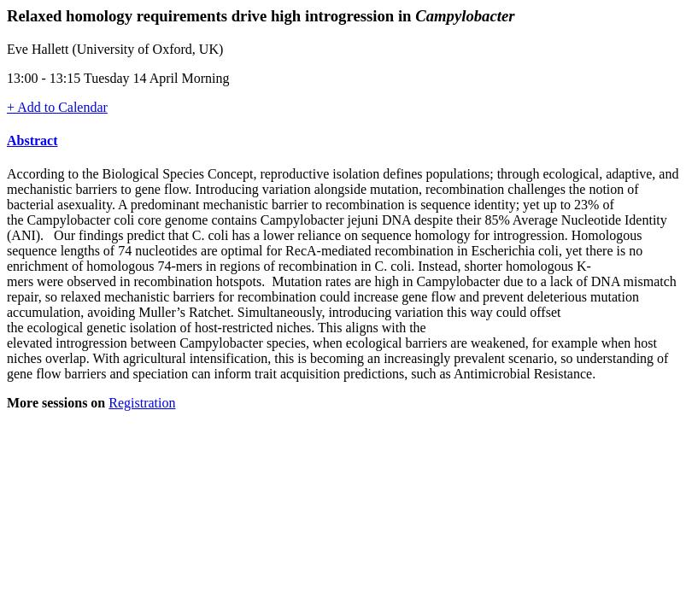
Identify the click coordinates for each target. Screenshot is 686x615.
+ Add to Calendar (57, 107)
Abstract (32, 140)
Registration (141, 402)
